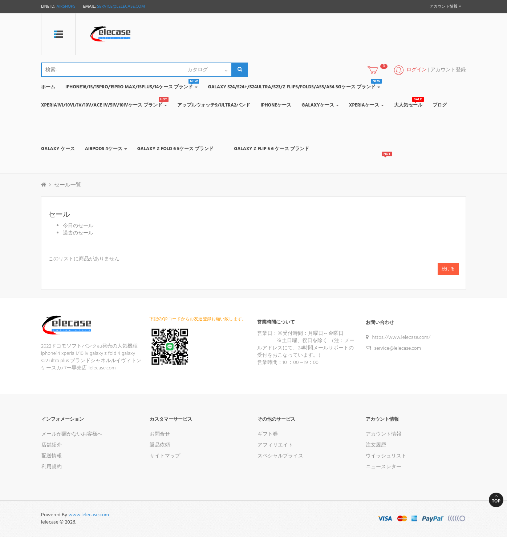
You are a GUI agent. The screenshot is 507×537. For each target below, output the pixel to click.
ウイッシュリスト (386, 456)
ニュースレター (383, 467)
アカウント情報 (383, 434)
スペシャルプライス (280, 456)
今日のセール (78, 226)
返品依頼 (160, 445)
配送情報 (51, 456)
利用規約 (51, 467)
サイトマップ (165, 456)
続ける (448, 269)
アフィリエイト (275, 445)
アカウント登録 (448, 70)
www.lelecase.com (88, 515)
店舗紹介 (51, 445)
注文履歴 (376, 445)
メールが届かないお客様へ (71, 434)
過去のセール (78, 233)
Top (496, 499)
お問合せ (160, 434)
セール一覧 (67, 185)
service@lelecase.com (121, 6)
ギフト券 (267, 434)
